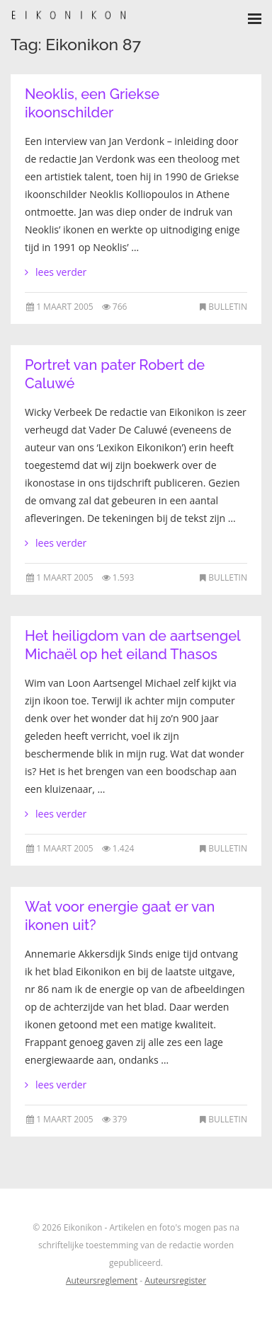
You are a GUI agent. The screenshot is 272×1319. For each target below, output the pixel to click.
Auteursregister (175, 1280)
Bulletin (227, 307)
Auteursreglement (101, 1280)
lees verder (60, 272)
